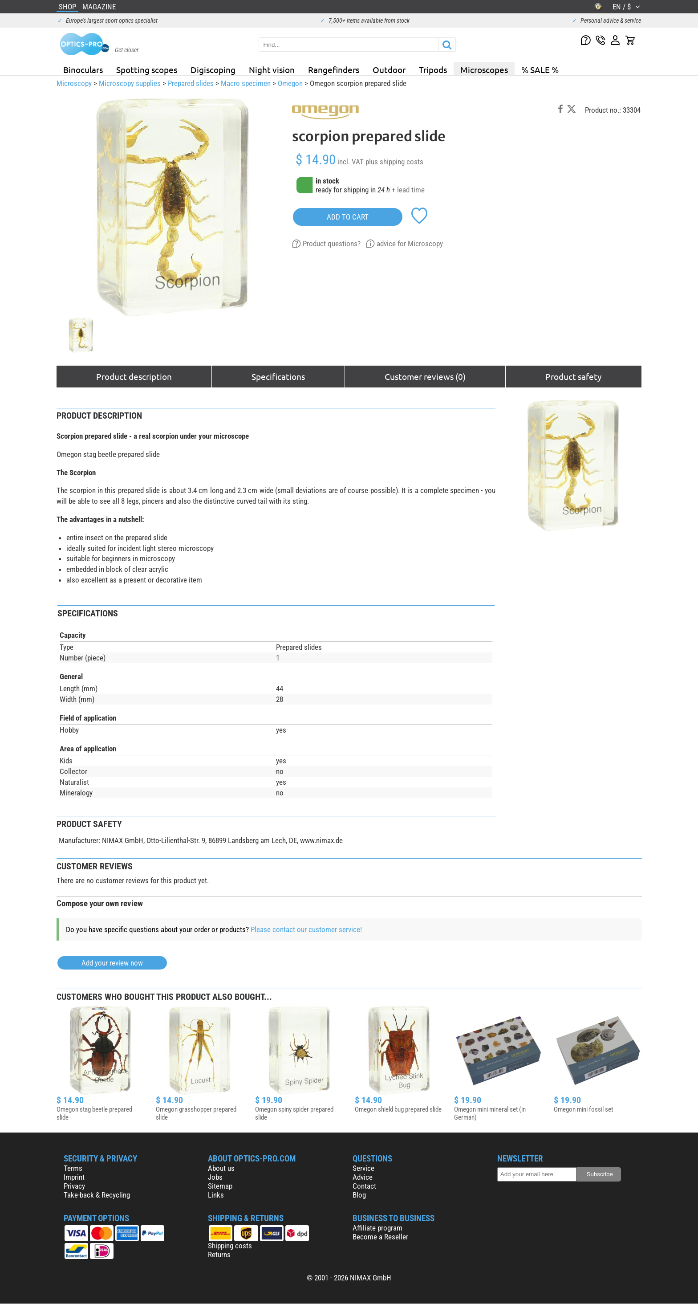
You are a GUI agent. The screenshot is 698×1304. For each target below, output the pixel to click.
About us (221, 1168)
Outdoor (389, 69)
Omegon (290, 83)
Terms (73, 1168)
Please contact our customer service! (306, 929)
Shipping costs (230, 1245)
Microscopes (484, 69)
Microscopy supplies (130, 83)
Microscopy (74, 83)
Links (216, 1194)
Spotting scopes (146, 69)
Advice (363, 1177)
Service (363, 1168)
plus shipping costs (394, 161)
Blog (359, 1194)
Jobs (215, 1177)
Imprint (74, 1177)
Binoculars (83, 69)
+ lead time (408, 189)
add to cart (348, 216)
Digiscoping (213, 69)
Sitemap (220, 1186)
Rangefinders (333, 69)
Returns (219, 1254)
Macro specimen (246, 83)
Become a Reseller (380, 1236)
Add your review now (112, 962)
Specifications (278, 376)
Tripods (433, 69)
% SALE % (540, 69)
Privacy (74, 1186)
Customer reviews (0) (425, 376)
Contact (364, 1186)
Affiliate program (377, 1227)
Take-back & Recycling (97, 1194)
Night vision (272, 69)
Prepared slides (191, 83)
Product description (134, 376)
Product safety (573, 376)
